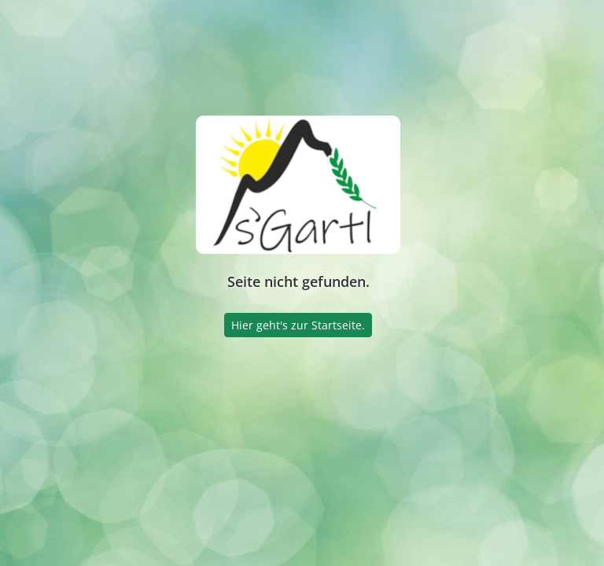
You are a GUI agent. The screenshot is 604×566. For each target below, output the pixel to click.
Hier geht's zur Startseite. (298, 325)
